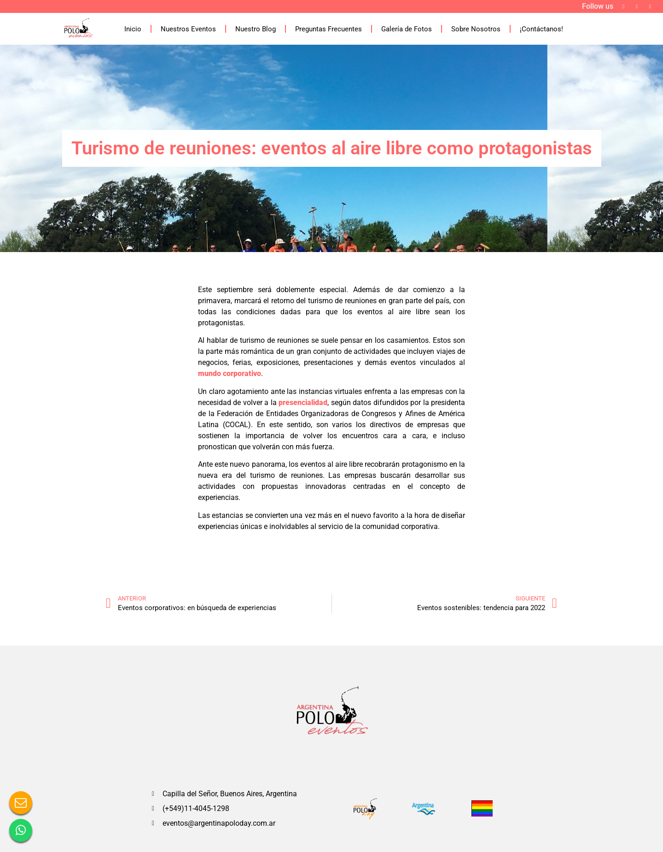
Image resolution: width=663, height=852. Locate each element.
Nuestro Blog (255, 29)
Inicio (132, 29)
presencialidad (303, 402)
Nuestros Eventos (188, 29)
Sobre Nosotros (475, 29)
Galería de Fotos (406, 29)
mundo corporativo (229, 373)
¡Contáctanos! (541, 29)
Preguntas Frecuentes (328, 29)
